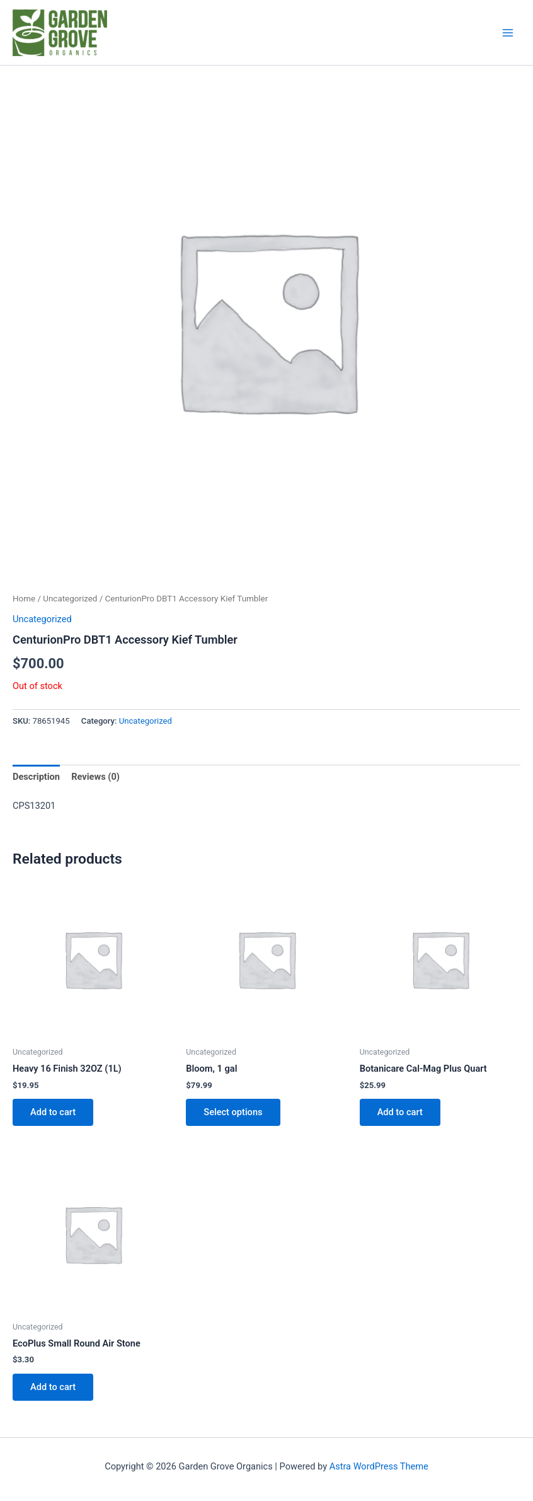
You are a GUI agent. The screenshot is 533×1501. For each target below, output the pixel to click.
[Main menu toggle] (507, 32)
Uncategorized (70, 598)
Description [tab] (36, 776)
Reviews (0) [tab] (95, 776)
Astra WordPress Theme (379, 1466)
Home (24, 598)
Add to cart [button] (53, 1112)
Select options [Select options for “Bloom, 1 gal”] (232, 1112)
